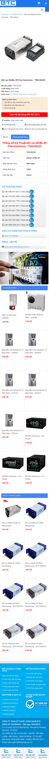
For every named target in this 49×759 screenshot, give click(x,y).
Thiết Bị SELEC (8, 714)
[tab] (5, 137)
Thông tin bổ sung (20, 137)
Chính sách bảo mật (10, 690)
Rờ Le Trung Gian (29, 94)
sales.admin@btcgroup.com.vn (16, 247)
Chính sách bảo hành (10, 687)
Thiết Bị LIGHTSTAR (10, 700)
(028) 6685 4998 (17, 120)
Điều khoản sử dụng (10, 676)
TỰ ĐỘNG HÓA (17, 14)
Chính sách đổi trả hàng (11, 679)
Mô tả (5, 137)
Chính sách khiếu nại (10, 683)
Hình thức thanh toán (34, 688)
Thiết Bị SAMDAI (9, 710)
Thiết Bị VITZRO (8, 707)
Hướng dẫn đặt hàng (34, 677)
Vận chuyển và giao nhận (36, 684)
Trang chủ (5, 14)
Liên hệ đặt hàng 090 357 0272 (24, 114)
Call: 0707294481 (11, 236)
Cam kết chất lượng (34, 674)
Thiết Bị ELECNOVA (10, 703)
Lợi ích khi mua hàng (34, 681)
